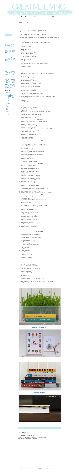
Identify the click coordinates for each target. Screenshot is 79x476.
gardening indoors (11, 74)
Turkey (8, 71)
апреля (8, 101)
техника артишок (7, 59)
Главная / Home (24, 16)
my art (7, 79)
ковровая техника (8, 50)
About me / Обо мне (34, 16)
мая (7, 100)
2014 (7, 111)
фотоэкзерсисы (8, 61)
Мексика (13, 40)
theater (14, 84)
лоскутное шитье (8, 51)
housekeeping (7, 78)
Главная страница (39, 468)
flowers (6, 74)
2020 (7, 92)
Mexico (14, 69)
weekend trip (10, 86)
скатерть (9, 58)
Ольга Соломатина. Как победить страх (39, 359)
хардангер (13, 61)
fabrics (14, 73)
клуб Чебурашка (7, 49)
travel (6, 85)
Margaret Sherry (9, 69)
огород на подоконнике (11, 52)
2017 (7, 106)
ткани (11, 59)
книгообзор (12, 49)
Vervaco (11, 71)
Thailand (6, 71)
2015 (7, 109)
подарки (13, 54)
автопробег (13, 44)
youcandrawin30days (8, 87)
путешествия (12, 55)
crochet (10, 73)
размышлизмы (8, 57)
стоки (12, 58)
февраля (8, 103)
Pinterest (10, 70)
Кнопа (6, 40)
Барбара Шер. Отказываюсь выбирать (39, 327)
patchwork (6, 80)
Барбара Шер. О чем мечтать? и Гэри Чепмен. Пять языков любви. (39, 424)
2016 (7, 108)
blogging (10, 72)
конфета (13, 50)
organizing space (12, 79)
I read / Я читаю (44, 16)
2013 (7, 112)
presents (14, 81)
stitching (7, 84)
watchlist (13, 85)
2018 (7, 105)
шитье (9, 62)
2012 (7, 114)
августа (8, 94)
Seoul (14, 70)
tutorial (9, 85)
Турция (6, 44)
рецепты (13, 57)
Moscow (6, 70)
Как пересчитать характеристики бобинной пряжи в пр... (10, 97)
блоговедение (8, 45)
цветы (6, 62)
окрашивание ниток (8, 53)
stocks (11, 84)
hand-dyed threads (12, 75)
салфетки (6, 58)
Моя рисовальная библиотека (40, 392)
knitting (11, 78)
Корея (9, 40)
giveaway (6, 75)
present (11, 81)
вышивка (7, 46)
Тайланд (13, 43)
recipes (6, 82)
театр (14, 58)
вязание (12, 46)
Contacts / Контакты (53, 16)
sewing (13, 82)
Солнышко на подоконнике (10, 42)
